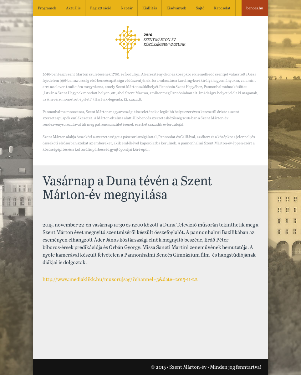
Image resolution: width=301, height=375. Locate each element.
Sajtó (200, 8)
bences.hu (254, 8)
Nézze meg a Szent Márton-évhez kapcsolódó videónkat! (44, 367)
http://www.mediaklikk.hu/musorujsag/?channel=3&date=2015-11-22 (120, 279)
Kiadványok (176, 8)
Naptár (127, 8)
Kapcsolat (222, 8)
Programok (47, 8)
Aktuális (73, 8)
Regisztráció (100, 8)
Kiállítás (149, 8)
